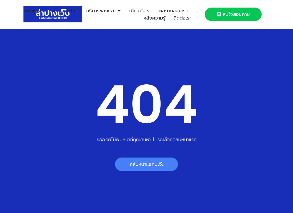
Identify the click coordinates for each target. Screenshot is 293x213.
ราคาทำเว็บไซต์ (63, 10)
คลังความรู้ (154, 18)
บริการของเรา (103, 10)
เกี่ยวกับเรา (140, 10)
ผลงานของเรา (173, 10)
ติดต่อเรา (182, 18)
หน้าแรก (33, 10)
